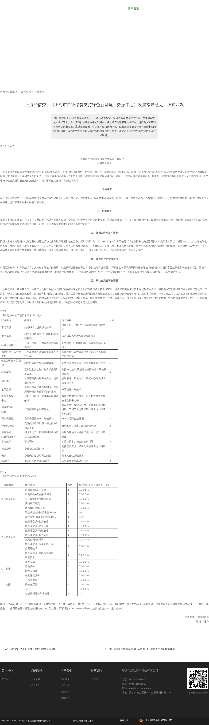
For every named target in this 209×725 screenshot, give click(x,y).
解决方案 (176, 8)
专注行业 (6, 679)
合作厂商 (90, 8)
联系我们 (198, 8)
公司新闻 (35, 679)
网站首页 (68, 8)
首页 (15, 91)
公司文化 (65, 685)
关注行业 (111, 8)
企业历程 (65, 691)
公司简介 (65, 679)
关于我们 (155, 8)
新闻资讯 (133, 8)
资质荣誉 (65, 698)
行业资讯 (39, 91)
